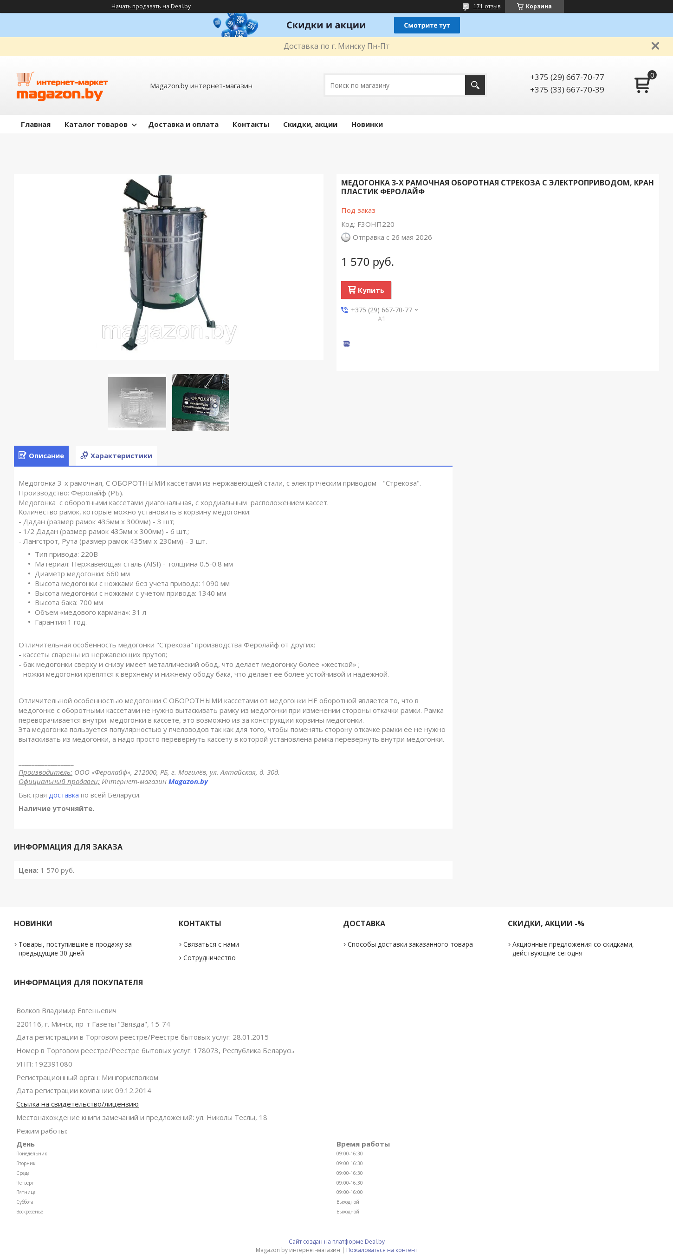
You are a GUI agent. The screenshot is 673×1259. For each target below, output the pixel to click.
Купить (371, 290)
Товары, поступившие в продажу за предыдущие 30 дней (75, 948)
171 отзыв (486, 6)
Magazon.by (188, 781)
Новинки (367, 124)
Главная (36, 124)
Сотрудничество (209, 957)
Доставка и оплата (183, 124)
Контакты (251, 124)
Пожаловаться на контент (381, 1250)
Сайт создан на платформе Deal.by (337, 1242)
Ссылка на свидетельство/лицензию (77, 1103)
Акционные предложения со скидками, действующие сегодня (573, 948)
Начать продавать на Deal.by (151, 6)
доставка (64, 794)
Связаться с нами (211, 944)
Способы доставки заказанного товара (410, 944)
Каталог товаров (96, 124)
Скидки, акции (310, 124)
